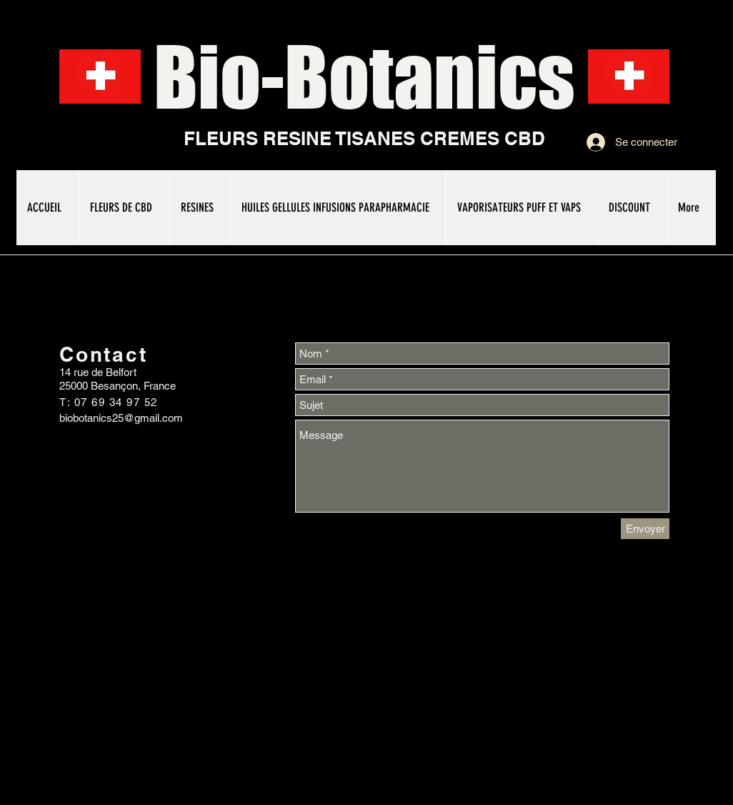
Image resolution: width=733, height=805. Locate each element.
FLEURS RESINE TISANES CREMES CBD (364, 138)
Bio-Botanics (364, 77)
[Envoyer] (645, 528)
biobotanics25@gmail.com (121, 418)
